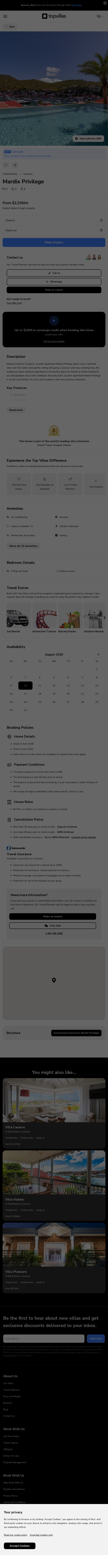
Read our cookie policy (15, 1535)
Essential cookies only (41, 1535)
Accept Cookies (20, 1546)
